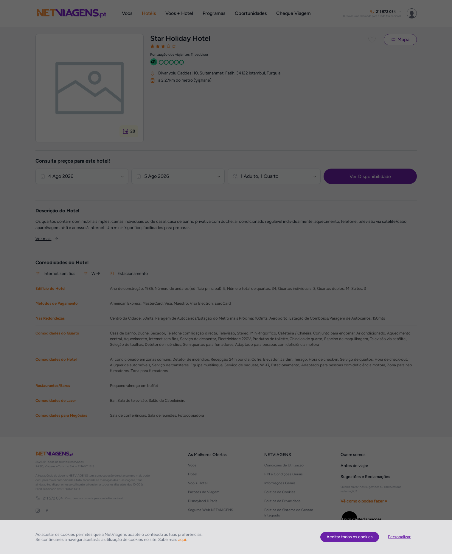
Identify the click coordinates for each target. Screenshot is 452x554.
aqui (182, 539)
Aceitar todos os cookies (350, 536)
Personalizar (399, 536)
